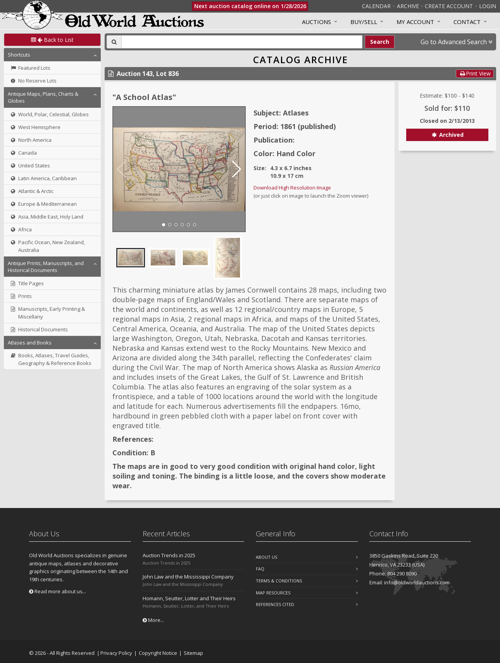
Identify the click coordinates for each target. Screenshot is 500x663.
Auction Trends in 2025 (169, 555)
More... (153, 620)
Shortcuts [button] (19, 54)
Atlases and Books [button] (30, 342)
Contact (467, 22)
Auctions (316, 22)
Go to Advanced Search (456, 42)
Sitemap (193, 652)
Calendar (376, 6)
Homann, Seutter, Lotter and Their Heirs (189, 598)
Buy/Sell (363, 22)
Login (487, 6)
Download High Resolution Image (292, 187)
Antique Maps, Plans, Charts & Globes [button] (43, 97)
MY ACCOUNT (415, 22)
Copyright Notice (158, 652)
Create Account (449, 6)
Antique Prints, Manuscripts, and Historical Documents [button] (46, 267)
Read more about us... (57, 591)
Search (379, 41)
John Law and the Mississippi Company (188, 576)
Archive (408, 6)
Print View (475, 73)
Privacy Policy (116, 652)
